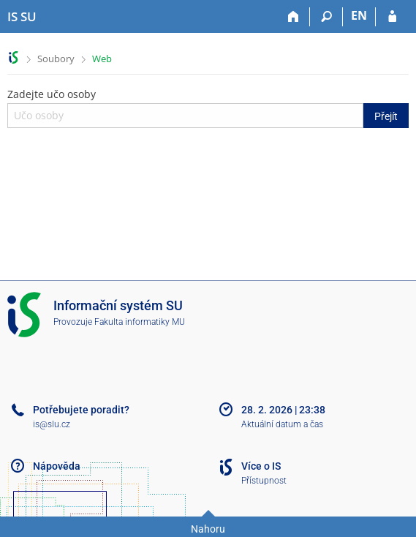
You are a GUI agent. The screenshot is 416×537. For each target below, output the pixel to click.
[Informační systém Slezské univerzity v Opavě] (22, 16)
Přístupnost (264, 481)
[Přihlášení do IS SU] (392, 16)
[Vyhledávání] (326, 16)
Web (102, 58)
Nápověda (56, 466)
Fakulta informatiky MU (139, 322)
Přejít (386, 116)
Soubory (56, 58)
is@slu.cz (51, 424)
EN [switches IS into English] (359, 15)
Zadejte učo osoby (208, 107)
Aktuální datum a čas (282, 424)
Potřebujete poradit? (81, 410)
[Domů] (293, 16)
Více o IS (261, 466)
